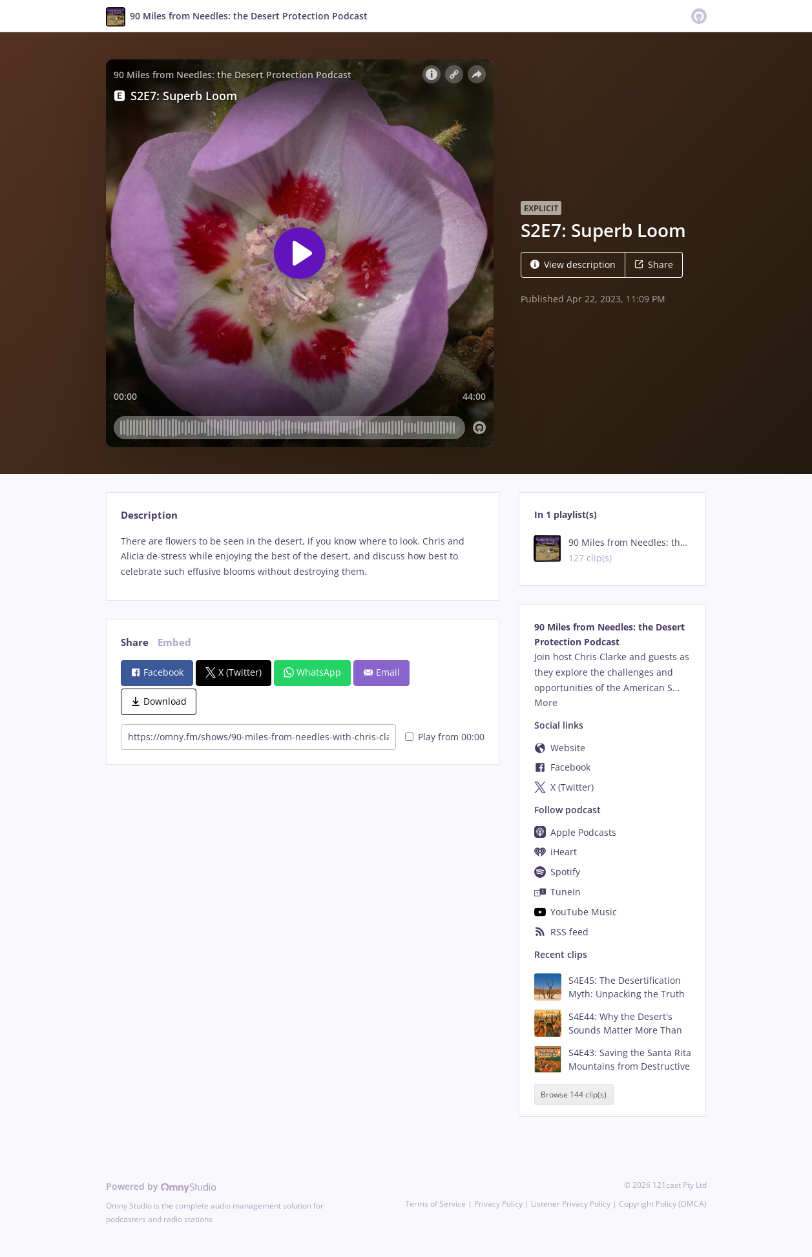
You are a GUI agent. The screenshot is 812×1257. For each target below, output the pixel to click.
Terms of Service (435, 1203)
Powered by (161, 1186)
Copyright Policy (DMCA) (663, 1203)
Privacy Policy (498, 1203)
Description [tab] (149, 515)
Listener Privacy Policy (570, 1203)
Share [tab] (135, 642)
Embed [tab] (174, 642)
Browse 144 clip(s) (574, 1094)
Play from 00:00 (444, 737)
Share (653, 264)
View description (573, 264)
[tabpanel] (302, 556)
